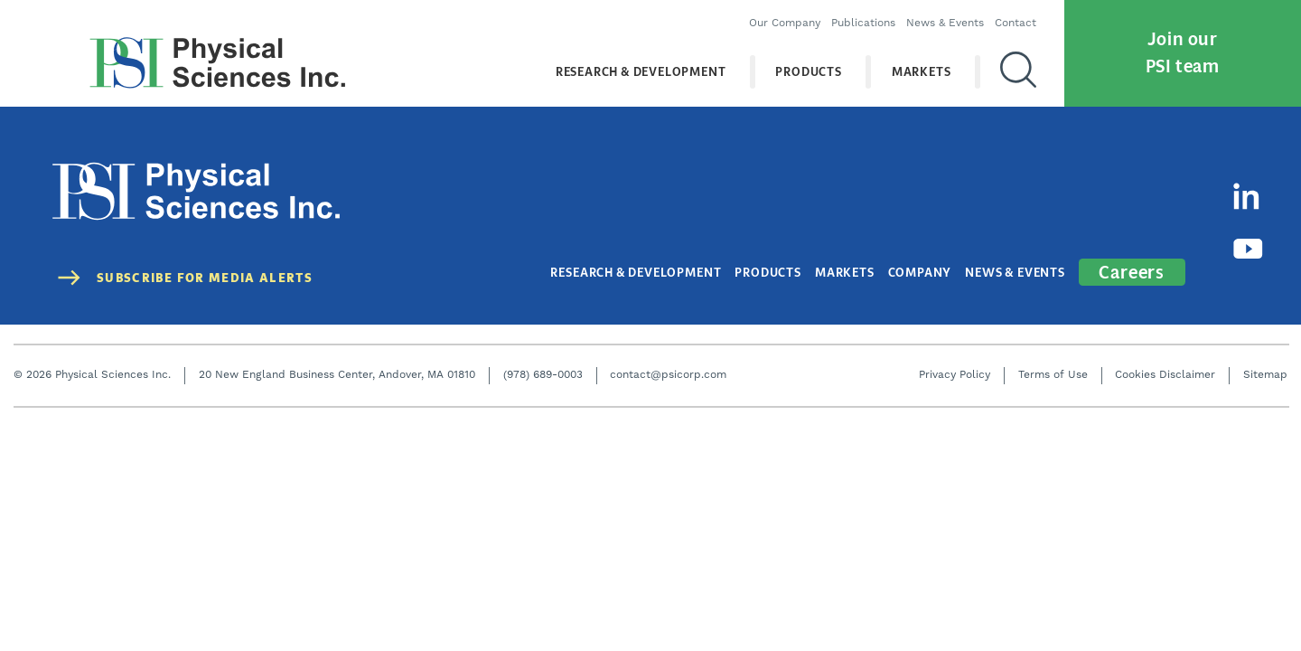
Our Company (785, 23)
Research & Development (641, 71)
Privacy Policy (954, 374)
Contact (1016, 23)
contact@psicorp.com (668, 374)
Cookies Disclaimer (1165, 374)
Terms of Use (1053, 374)
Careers (1132, 271)
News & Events (946, 23)
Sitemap (1265, 374)
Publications (864, 23)
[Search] (1019, 71)
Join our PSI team (1183, 53)
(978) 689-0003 (543, 374)
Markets (921, 71)
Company (920, 271)
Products (809, 71)
